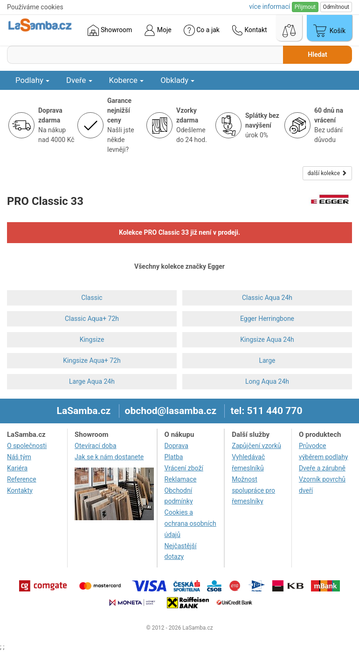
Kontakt (249, 30)
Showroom (110, 30)
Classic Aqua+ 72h (92, 318)
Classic (91, 297)
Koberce (126, 80)
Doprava (176, 445)
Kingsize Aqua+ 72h (91, 360)
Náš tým (19, 457)
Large (267, 360)
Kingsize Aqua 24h (267, 339)
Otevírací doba (96, 445)
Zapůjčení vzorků (256, 445)
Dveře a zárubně (322, 468)
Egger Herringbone (267, 318)
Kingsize (92, 339)
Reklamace (181, 479)
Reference (21, 479)
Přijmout (305, 7)
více (269, 6)
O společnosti (27, 445)
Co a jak (202, 30)
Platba (174, 457)
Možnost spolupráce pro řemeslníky (253, 490)
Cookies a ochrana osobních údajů (190, 523)
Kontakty (20, 490)
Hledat (317, 54)
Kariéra (17, 468)
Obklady (177, 80)
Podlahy (32, 80)
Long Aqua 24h (267, 381)
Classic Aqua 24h (267, 297)
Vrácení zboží (184, 468)
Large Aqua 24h (92, 381)
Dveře (79, 80)
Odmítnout (336, 7)
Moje (157, 30)
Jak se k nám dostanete (109, 457)
